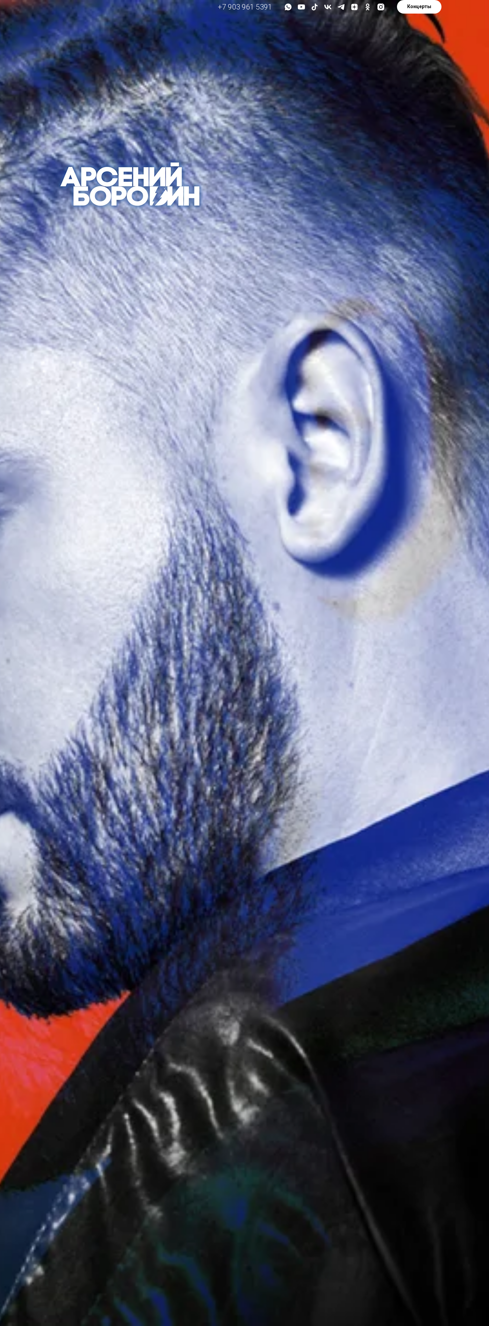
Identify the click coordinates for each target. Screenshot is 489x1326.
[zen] (354, 7)
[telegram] (341, 7)
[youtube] (301, 7)
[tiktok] (314, 7)
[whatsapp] (288, 7)
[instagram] (381, 7)
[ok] (367, 7)
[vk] (328, 7)
